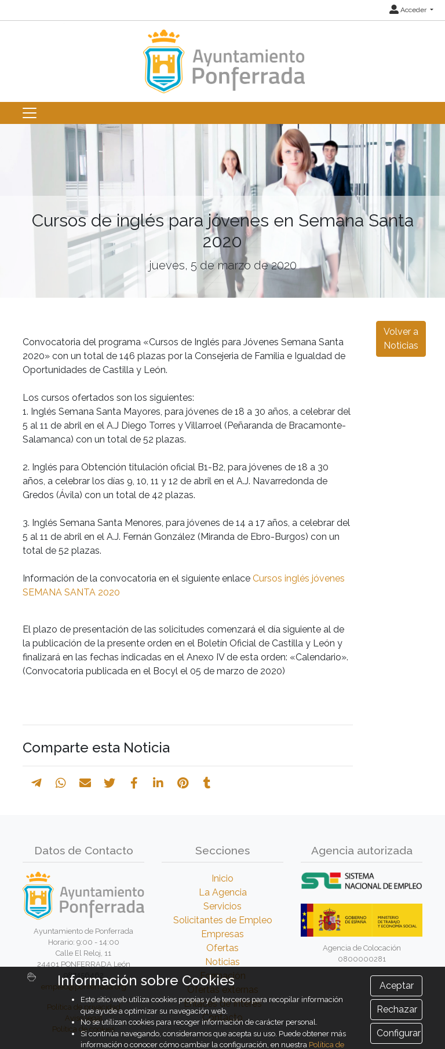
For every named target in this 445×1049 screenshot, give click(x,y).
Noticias (222, 961)
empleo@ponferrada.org (83, 986)
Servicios (222, 906)
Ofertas (222, 947)
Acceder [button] (408, 10)
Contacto (222, 1017)
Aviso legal (84, 1018)
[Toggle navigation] (29, 113)
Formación (223, 975)
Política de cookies (83, 1029)
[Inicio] (222, 55)
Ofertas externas (222, 989)
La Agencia (223, 892)
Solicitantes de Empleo (222, 920)
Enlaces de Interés (223, 1003)
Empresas (222, 934)
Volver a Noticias (401, 338)
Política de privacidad (84, 1007)
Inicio (222, 878)
